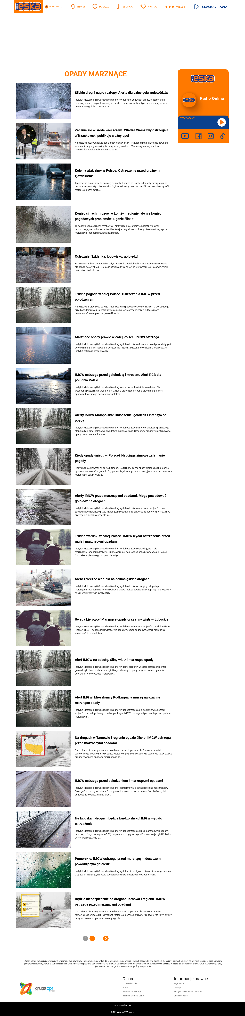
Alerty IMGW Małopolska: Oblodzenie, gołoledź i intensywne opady (120, 417)
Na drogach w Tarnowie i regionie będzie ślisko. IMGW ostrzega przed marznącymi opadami (123, 740)
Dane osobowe (180, 996)
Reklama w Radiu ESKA (133, 996)
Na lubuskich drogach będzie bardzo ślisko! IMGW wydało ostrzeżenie (118, 821)
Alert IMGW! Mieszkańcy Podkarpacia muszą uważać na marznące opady (117, 700)
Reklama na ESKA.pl (131, 991)
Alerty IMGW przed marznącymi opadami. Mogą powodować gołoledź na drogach (120, 498)
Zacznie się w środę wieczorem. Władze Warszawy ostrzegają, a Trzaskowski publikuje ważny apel (122, 133)
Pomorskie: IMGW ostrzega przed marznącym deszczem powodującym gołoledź (118, 861)
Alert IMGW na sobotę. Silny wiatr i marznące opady (114, 660)
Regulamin (179, 983)
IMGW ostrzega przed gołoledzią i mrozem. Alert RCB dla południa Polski (118, 377)
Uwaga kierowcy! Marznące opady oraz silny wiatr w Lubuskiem (123, 619)
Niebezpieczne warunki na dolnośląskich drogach (112, 579)
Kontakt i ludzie (129, 983)
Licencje (177, 987)
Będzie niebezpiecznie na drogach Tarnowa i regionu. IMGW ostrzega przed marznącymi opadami (120, 901)
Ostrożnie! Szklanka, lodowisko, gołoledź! (106, 256)
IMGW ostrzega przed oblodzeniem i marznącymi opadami (119, 781)
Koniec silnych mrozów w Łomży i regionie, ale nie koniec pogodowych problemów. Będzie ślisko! (118, 216)
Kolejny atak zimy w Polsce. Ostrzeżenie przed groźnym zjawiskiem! (117, 173)
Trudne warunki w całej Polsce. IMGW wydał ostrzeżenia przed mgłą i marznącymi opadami (122, 538)
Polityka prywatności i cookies (188, 991)
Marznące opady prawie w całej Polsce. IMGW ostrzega (117, 337)
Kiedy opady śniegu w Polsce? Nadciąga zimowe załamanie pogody (120, 458)
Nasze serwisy (122, 1005)
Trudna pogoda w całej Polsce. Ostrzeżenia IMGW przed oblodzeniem (117, 297)
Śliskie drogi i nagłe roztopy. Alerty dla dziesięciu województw (121, 93)
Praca (125, 987)
